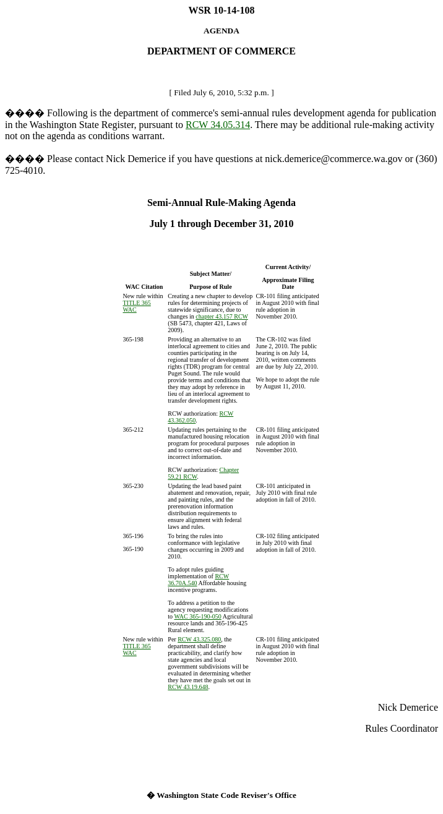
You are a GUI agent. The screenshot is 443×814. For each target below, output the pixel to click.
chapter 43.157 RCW (222, 316)
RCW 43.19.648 (188, 686)
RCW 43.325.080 (199, 639)
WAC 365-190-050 (197, 616)
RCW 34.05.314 (218, 124)
